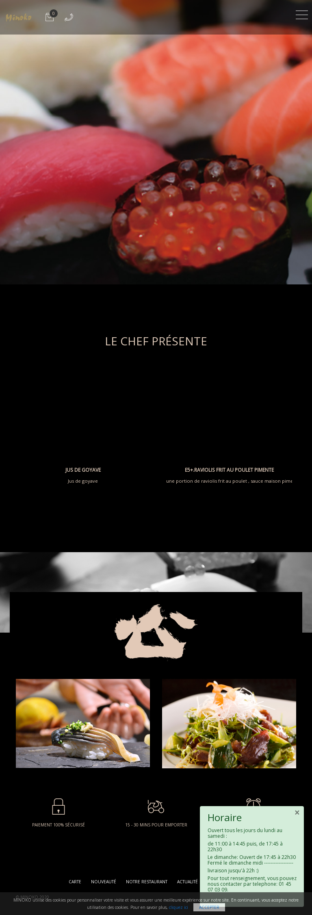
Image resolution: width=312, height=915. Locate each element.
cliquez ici (178, 907)
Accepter (209, 907)
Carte (75, 882)
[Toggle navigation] (302, 13)
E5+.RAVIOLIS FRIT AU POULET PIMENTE (229, 469)
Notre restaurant (146, 882)
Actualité (187, 882)
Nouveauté (103, 882)
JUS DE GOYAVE (83, 469)
